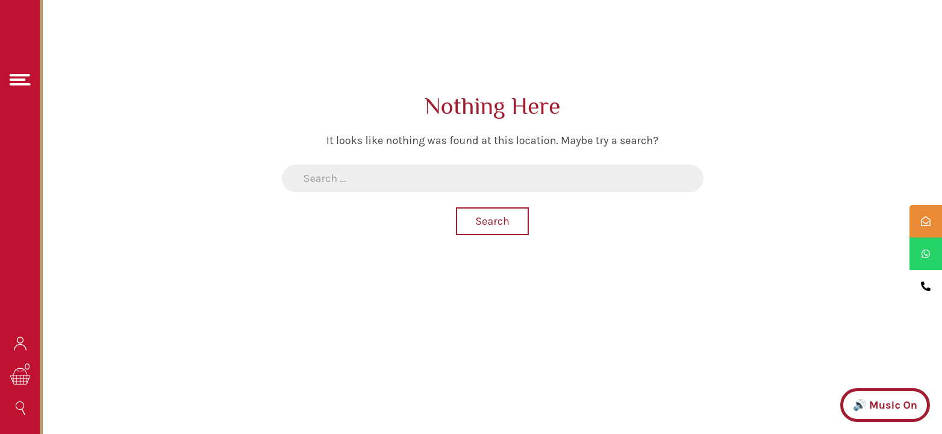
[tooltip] (925, 221)
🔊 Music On (885, 405)
